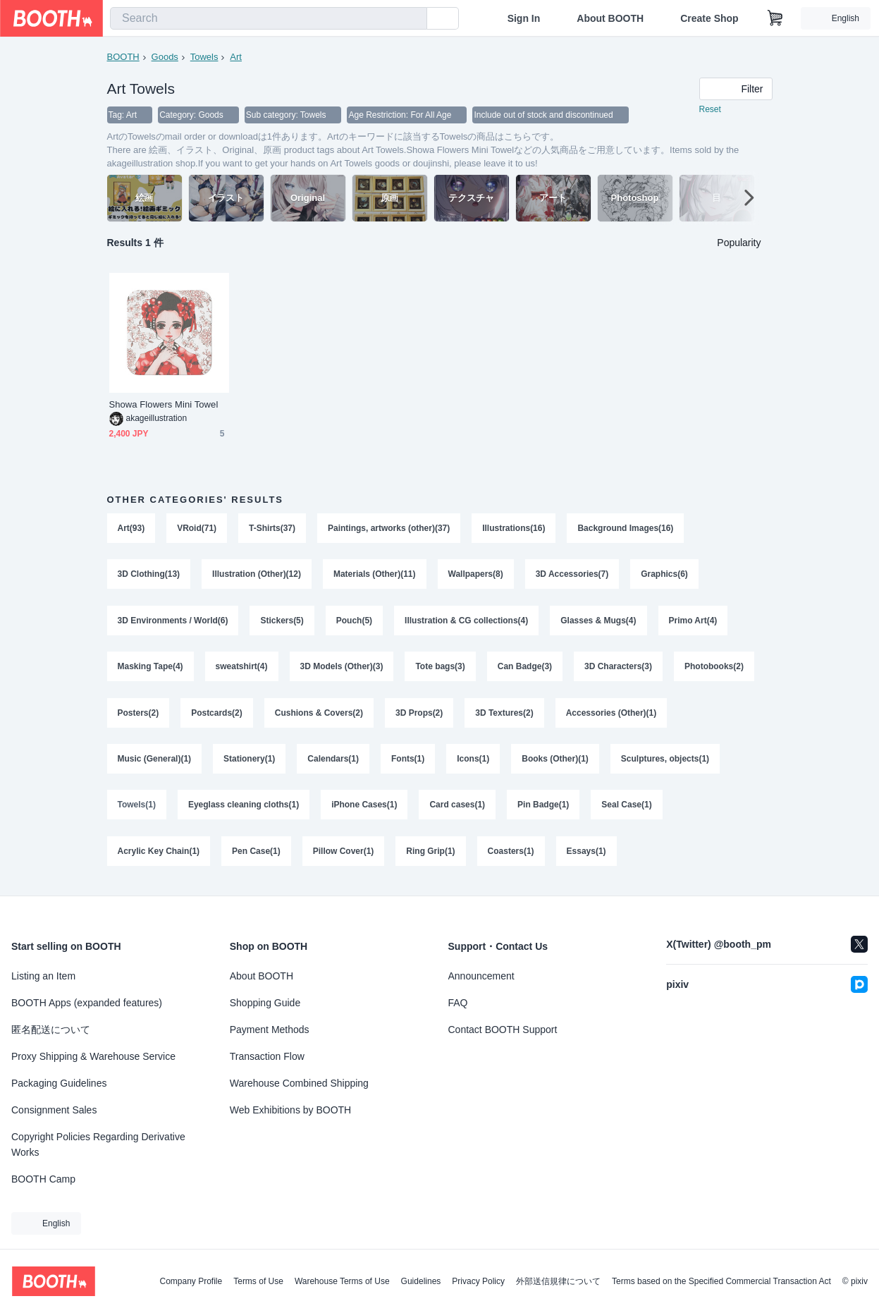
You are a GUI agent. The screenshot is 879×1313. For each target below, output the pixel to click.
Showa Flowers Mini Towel (164, 405)
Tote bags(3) (440, 668)
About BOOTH (610, 18)
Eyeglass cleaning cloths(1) (243, 808)
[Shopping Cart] (775, 18)
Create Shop (709, 18)
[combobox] (268, 18)
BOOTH (123, 56)
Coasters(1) (511, 855)
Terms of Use (258, 1281)
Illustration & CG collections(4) (466, 622)
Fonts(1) (407, 762)
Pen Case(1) (256, 855)
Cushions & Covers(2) (319, 715)
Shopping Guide (265, 1002)
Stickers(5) (282, 622)
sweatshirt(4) (242, 668)
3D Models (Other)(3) (341, 668)
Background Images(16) (626, 529)
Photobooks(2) (714, 668)
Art (236, 56)
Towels (204, 56)
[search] (413, 19)
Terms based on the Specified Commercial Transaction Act (721, 1281)
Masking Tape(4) (150, 668)
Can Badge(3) (525, 668)
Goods (165, 56)
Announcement (481, 976)
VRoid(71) (196, 529)
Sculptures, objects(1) (665, 762)
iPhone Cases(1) (364, 808)
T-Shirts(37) (272, 529)
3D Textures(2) (505, 715)
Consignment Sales (54, 1110)
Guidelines (421, 1281)
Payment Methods (269, 1029)
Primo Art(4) (693, 622)
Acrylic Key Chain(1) (159, 855)
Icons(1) (473, 762)
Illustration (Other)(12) (256, 575)
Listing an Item (43, 976)
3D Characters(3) (618, 668)
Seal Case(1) (627, 808)
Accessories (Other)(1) (611, 715)
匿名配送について (50, 1029)
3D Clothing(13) (149, 575)
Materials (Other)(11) (374, 575)
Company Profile (190, 1281)
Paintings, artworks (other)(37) (389, 529)
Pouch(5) (354, 622)
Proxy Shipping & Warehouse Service (93, 1056)
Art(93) (131, 529)
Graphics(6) (665, 575)
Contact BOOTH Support (503, 1029)
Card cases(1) (458, 808)
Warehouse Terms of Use (342, 1281)
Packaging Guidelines (58, 1083)
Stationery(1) (249, 762)
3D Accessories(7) (572, 575)
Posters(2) (138, 715)
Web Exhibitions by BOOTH (290, 1110)
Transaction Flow (267, 1056)
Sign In (524, 18)
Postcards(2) (216, 715)
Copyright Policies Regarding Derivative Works (98, 1144)
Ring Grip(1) (431, 855)
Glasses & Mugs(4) (599, 622)
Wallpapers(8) (475, 575)
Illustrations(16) (514, 529)
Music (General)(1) (155, 762)
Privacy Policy (478, 1281)
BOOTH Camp (43, 1179)
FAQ (458, 1002)
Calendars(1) (333, 762)
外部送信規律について (558, 1281)
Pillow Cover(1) (343, 855)
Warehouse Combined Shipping (299, 1083)
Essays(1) (586, 855)
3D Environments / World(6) (173, 622)
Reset (710, 110)
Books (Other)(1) (555, 762)
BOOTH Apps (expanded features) (86, 1002)
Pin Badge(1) (543, 808)
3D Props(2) (419, 715)
